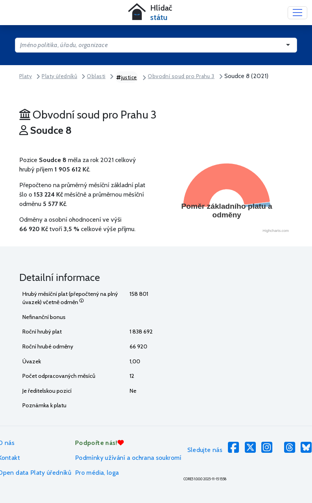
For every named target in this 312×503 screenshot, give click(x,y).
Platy (25, 76)
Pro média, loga (97, 472)
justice (126, 77)
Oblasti (96, 76)
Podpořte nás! (99, 443)
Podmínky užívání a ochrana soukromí (128, 457)
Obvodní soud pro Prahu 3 (181, 76)
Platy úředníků (59, 76)
